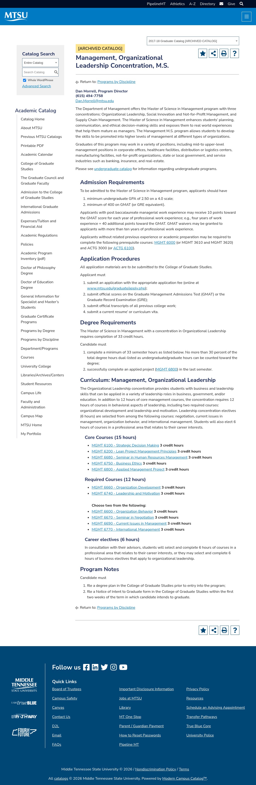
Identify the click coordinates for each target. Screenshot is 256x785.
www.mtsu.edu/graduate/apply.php (116, 288)
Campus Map (31, 416)
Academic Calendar (37, 154)
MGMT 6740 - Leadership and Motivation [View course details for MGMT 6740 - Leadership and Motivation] (126, 493)
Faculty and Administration (33, 404)
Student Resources (36, 383)
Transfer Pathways (201, 716)
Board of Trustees (66, 689)
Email (56, 735)
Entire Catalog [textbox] (33, 62)
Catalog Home (33, 119)
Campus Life (31, 393)
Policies (27, 244)
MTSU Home (31, 425)
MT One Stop (130, 716)
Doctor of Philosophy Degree (38, 270)
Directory (207, 3)
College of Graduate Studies (37, 166)
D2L (55, 726)
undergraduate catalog (113, 168)
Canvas (58, 707)
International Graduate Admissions (39, 209)
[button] (240, 3)
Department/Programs (39, 348)
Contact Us (61, 716)
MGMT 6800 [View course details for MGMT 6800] (166, 369)
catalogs (61, 778)
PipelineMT (156, 3)
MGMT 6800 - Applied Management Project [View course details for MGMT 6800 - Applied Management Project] (128, 469)
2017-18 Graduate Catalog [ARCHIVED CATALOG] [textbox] (183, 41)
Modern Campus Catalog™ (184, 778)
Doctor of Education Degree (37, 285)
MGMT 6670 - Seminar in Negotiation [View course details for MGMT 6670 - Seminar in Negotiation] (123, 517)
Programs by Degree (38, 330)
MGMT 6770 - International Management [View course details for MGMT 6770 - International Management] (126, 529)
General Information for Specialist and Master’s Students (40, 302)
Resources (194, 698)
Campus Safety (64, 698)
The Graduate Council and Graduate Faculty (42, 180)
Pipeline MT (129, 744)
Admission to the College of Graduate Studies (41, 195)
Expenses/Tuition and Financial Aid (38, 224)
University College (36, 366)
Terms (184, 769)
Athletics (177, 3)
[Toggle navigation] (246, 16)
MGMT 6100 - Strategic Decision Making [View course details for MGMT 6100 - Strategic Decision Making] (125, 445)
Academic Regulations (39, 235)
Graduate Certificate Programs (37, 319)
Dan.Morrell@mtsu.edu (94, 100)
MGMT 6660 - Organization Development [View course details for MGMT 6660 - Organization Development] (126, 487)
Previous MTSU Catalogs (41, 136)
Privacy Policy (197, 689)
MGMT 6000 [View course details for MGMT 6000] (164, 242)
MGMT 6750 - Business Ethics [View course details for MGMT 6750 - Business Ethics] (117, 463)
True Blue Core (198, 726)
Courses (27, 357)
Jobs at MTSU (130, 698)
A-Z (192, 3)
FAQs (56, 744)
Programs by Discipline (40, 339)
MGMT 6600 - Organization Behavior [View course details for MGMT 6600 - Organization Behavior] (122, 511)
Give (231, 3)
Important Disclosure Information (146, 689)
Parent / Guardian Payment (141, 726)
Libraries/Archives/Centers (42, 375)
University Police (200, 735)
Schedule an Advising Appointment (215, 707)
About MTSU (31, 128)
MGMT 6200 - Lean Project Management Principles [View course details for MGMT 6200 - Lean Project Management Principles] (134, 451)
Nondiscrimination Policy (155, 769)
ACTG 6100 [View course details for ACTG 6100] (123, 248)
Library (125, 707)
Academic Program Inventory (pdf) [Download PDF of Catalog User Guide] (36, 256)
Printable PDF (32, 145)
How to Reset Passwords (140, 735)
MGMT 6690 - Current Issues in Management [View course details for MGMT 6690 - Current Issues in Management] (129, 523)
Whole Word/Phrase (40, 80)
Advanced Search (36, 86)
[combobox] (193, 41)
